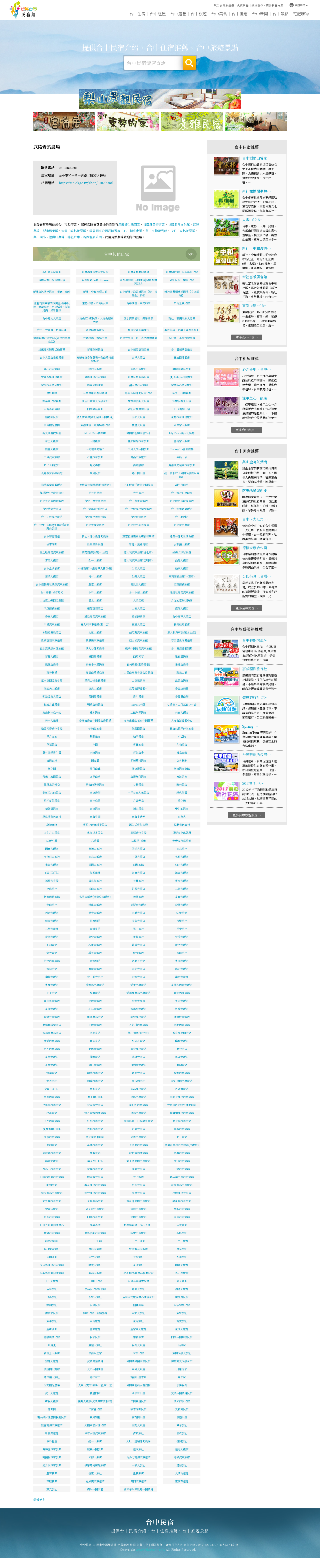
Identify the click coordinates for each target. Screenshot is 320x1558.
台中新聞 (260, 13)
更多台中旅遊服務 (247, 831)
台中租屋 (158, 13)
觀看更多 (39, 1499)
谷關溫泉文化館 (179, 224)
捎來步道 (136, 230)
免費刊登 (243, 5)
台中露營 (178, 13)
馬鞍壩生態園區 (129, 224)
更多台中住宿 (247, 354)
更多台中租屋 (247, 446)
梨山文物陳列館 (156, 230)
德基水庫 (74, 237)
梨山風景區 (50, 230)
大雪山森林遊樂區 (73, 230)
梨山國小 (39, 237)
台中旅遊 (199, 13)
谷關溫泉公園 (92, 237)
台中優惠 (240, 13)
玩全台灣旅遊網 (224, 5)
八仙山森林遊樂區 (182, 230)
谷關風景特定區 (154, 224)
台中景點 (280, 13)
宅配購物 (301, 13)
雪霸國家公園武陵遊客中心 (108, 230)
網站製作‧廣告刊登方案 (267, 5)
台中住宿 (137, 13)
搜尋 (189, 63)
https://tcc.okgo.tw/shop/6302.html (86, 183)
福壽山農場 (56, 237)
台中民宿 (23, 10)
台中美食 (219, 13)
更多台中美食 (247, 624)
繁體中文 (298, 5)
